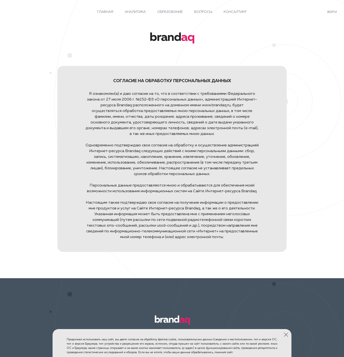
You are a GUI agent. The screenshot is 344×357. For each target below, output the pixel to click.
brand (172, 320)
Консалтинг (235, 12)
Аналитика (135, 12)
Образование (170, 12)
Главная (105, 12)
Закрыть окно (286, 334)
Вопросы (203, 12)
